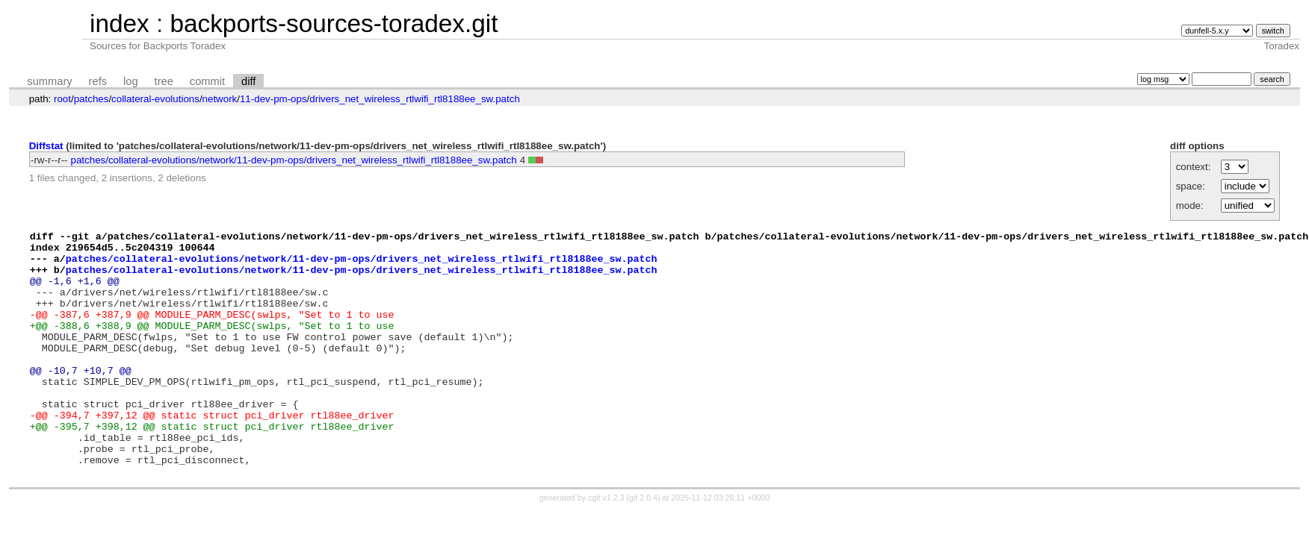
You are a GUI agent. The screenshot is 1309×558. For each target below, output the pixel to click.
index (119, 23)
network (220, 98)
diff (248, 81)
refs (98, 81)
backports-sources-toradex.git (334, 23)
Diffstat (46, 145)
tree (164, 81)
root (62, 98)
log (130, 81)
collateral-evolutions (155, 98)
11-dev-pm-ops (273, 98)
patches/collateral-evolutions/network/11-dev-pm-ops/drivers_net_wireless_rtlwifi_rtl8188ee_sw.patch (294, 160)
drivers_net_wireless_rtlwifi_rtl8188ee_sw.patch (414, 98)
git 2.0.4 (643, 544)
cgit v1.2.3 (606, 544)
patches (91, 98)
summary (49, 81)
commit (207, 81)
